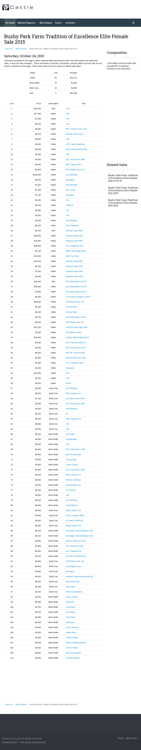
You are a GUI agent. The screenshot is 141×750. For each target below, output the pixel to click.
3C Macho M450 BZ (74, 520)
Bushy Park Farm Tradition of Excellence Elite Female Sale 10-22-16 (123, 178)
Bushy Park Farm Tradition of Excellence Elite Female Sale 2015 (123, 190)
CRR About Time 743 (75, 302)
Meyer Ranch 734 (73, 510)
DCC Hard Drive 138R (75, 159)
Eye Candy (70, 190)
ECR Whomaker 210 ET (76, 281)
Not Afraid (70, 434)
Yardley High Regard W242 (77, 337)
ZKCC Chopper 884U (75, 515)
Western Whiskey (73, 480)
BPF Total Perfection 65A (76, 149)
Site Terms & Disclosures (33, 742)
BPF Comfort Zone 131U (76, 129)
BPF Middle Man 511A (75, 170)
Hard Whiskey (72, 500)
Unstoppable (71, 439)
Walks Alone (71, 632)
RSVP (68, 383)
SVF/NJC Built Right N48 (76, 327)
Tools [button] (59, 22)
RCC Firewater (72, 225)
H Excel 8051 (71, 307)
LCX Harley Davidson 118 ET (78, 297)
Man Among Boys (73, 454)
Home (10, 22)
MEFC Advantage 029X (76, 251)
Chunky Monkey (73, 658)
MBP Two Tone (72, 256)
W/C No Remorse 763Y (76, 348)
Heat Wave (70, 587)
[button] (133, 23)
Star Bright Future (73, 566)
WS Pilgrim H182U (74, 332)
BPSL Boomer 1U (73, 393)
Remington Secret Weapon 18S (79, 531)
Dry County (71, 490)
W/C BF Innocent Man (75, 353)
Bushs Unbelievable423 (76, 643)
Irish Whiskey (71, 175)
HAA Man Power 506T (75, 398)
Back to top (132, 738)
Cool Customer (72, 627)
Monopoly (70, 180)
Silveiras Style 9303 (74, 231)
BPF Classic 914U (74, 164)
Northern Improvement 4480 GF (79, 576)
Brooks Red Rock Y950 (76, 358)
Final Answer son (73, 485)
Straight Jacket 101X (75, 134)
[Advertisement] (89, 9)
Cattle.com (9, 49)
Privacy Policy (9, 742)
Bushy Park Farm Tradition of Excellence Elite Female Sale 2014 (123, 203)
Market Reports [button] (27, 22)
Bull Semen (46, 22)
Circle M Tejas (72, 637)
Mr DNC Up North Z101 (76, 556)
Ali (67, 414)
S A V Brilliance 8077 (75, 246)
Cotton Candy (72, 465)
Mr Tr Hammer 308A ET (76, 342)
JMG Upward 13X (73, 419)
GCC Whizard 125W (74, 546)
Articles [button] (71, 22)
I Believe (69, 205)
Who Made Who (73, 582)
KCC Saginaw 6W (73, 551)
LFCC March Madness (75, 144)
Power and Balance (74, 592)
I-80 (67, 108)
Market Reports (21, 49)
